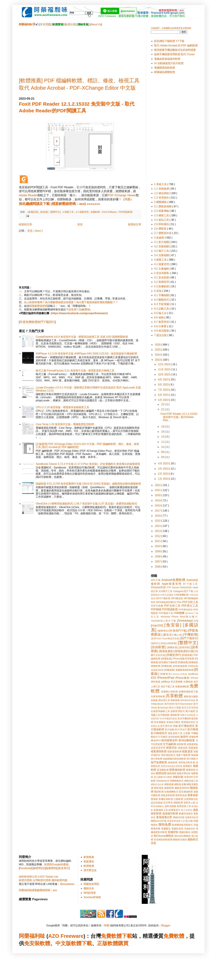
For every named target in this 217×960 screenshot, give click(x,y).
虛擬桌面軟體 (168, 795)
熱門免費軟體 (159, 762)
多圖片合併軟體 (187, 715)
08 (163, 452)
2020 (158, 495)
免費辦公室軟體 (169, 691)
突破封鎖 (178, 777)
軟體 (45, 943)
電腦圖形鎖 (189, 828)
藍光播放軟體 (186, 791)
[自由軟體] (158, 647)
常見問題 (45, 24)
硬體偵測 (161, 773)
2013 (158, 531)
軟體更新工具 (184, 806)
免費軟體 (95, 212)
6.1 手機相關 (162, 295)
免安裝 (32, 943)
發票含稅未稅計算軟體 (171, 766)
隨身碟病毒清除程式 (182, 825)
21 (163, 409)
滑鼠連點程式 (168, 755)
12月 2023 (164, 364)
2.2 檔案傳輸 (162, 210)
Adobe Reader (28, 195)
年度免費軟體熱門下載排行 (37, 322)
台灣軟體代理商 (42, 880)
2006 (158, 566)
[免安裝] (44, 212)
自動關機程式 (171, 791)
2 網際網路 (160, 202)
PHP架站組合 (186, 609)
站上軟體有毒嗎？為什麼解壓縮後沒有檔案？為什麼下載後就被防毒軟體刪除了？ (71, 302)
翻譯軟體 (159, 791)
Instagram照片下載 (183, 591)
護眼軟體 (178, 802)
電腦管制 (173, 832)
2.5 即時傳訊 (162, 224)
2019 (158, 500)
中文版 (63, 943)
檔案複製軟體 (174, 751)
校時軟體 (181, 744)
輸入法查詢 (186, 810)
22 (163, 404)
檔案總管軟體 (159, 751)
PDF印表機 (157, 605)
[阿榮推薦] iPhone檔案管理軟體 (177, 658)
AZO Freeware (66, 936)
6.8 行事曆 (160, 326)
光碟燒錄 (188, 681)
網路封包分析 (157, 784)
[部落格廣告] (166, 651)
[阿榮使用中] (173, 655)
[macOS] (157, 625)
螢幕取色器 (181, 795)
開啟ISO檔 (178, 817)
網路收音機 (180, 784)
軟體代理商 (25, 880)
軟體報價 (89, 865)
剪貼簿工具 (164, 700)
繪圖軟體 (169, 788)
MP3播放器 (177, 598)
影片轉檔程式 (159, 733)
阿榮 (127, 199)
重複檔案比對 (164, 817)
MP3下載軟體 (163, 598)
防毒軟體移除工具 (176, 821)
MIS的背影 (90, 892)
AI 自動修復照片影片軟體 (168, 63)
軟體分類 (70, 24)
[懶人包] (178, 634)
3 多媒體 (159, 237)
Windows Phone (169, 616)
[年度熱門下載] (178, 630)
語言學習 (168, 802)
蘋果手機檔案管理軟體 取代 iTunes (174, 54)
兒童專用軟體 (158, 696)
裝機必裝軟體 (166, 799)
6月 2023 (163, 394)
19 (163, 426)
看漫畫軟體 (162, 769)
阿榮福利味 (32, 936)
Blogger (165, 925)
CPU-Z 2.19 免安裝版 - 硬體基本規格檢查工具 (62, 407)
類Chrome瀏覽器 (164, 835)
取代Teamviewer (184, 704)
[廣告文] (168, 634)
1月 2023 (163, 478)
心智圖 (186, 733)
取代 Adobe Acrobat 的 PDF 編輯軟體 (176, 45)
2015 (158, 520)
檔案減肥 (193, 747)
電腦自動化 (185, 832)
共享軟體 (174, 696)
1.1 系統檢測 (162, 188)
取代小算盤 (175, 707)
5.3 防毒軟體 (162, 286)
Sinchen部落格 (92, 897)
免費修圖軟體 (182, 686)
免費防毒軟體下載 (188, 691)
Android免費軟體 (173, 580)
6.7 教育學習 (162, 321)
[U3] (196, 620)
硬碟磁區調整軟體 (164, 72)
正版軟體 (107, 943)
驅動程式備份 (180, 839)
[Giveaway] (185, 620)
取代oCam (163, 707)
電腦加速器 (177, 828)
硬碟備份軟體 (177, 769)
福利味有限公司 (28, 876)
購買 (123, 943)
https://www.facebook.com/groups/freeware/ (79, 313)
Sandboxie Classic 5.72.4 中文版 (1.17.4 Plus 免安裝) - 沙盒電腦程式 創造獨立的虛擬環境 (88, 464)
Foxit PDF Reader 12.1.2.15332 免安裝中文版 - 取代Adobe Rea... (178, 416)
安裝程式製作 (173, 722)
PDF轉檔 (156, 609)
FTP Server (173, 587)
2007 (158, 561)
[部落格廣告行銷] (184, 651)
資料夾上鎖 (189, 802)
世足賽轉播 (177, 681)
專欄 (175, 726)
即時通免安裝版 (187, 700)
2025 (158, 349)
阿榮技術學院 (91, 884)
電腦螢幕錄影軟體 (164, 67)
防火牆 (189, 821)
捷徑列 (184, 736)
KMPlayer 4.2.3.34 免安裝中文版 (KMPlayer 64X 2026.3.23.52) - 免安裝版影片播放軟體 (86, 353)
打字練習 (162, 737)
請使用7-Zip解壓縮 (79, 309)
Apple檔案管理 (172, 583)
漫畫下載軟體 (183, 755)
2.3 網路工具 (162, 215)
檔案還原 (187, 751)
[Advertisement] (80, 49)
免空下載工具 (168, 686)
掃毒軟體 (193, 737)
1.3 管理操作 (162, 197)
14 (163, 436)
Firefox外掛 (186, 587)
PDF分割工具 (190, 602)
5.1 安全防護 (162, 277)
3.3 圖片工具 (162, 250)
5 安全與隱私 (162, 273)
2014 (158, 526)
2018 (158, 505)
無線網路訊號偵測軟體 (174, 758)
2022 (158, 485)
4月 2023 (163, 463)
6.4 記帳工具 (162, 308)
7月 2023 (163, 389)
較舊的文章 (134, 224)
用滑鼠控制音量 (186, 762)
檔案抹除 (183, 747)
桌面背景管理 (158, 747)
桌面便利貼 (192, 744)
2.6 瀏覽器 (160, 228)
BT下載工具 (190, 584)
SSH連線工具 (166, 613)
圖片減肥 (190, 711)
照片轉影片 (192, 758)
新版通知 (89, 861)
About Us (95, 24)
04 (163, 457)
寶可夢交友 (90, 870)
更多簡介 (63, 868)
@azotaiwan (67, 884)
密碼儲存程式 (188, 722)
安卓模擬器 (160, 722)
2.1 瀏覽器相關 (163, 206)
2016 (158, 515)
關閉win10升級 (158, 821)
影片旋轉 (169, 729)
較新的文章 (25, 224)
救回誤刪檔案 (187, 740)
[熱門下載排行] (189, 638)
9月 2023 (163, 379)
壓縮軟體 (175, 715)
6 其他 (158, 290)
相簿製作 (187, 766)
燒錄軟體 (173, 762)
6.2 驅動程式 (162, 299)
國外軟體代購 (59, 880)
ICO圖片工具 (165, 591)
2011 (158, 541)
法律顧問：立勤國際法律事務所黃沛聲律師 (171, 28)
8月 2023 (163, 384)
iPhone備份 (182, 677)
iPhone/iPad (165, 677)
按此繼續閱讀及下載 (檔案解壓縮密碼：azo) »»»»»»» (59, 204)
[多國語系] (33, 212)
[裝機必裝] (172, 647)
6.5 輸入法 (160, 313)
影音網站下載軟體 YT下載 (169, 41)
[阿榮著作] (166, 674)
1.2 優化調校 (162, 193)
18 (163, 431)
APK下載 (156, 580)
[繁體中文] (55, 212)
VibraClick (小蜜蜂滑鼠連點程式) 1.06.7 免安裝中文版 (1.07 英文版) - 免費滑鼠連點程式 (86, 503)
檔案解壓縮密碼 (38, 305)
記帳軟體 (178, 799)
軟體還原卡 (174, 810)
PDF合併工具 (172, 605)
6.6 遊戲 (159, 317)
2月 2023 (163, 473)
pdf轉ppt (165, 681)
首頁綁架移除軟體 (163, 839)
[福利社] (155, 643)
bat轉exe (193, 674)
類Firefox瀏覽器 (182, 836)
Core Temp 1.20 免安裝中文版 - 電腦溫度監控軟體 (65, 424)
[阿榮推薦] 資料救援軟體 (174, 666)
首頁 (80, 224)
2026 (158, 344)
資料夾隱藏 (170, 806)
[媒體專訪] (163, 630)
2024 (158, 354)
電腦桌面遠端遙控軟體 (167, 58)
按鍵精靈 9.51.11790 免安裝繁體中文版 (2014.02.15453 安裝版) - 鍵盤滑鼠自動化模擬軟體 (88, 483)
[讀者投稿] (184, 647)
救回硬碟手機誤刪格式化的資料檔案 (175, 49)
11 (163, 441)
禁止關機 (158, 777)
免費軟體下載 (116, 936)
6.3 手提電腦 (162, 304)
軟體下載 (81, 943)
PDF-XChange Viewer (122, 195)
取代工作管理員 (190, 707)
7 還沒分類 (160, 335)
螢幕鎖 (154, 799)
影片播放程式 (187, 725)
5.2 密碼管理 (162, 281)
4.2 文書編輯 (162, 268)
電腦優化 (166, 828)
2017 (158, 510)
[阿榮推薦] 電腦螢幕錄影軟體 (179, 670)
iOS (153, 677)
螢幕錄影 (193, 795)
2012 (158, 536)
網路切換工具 (191, 780)
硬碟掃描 (190, 769)
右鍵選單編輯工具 (160, 711)
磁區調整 (171, 773)
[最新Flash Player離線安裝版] (165, 638)
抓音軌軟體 (174, 737)
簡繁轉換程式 (177, 780)
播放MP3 (155, 740)
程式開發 (167, 777)
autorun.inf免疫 (179, 674)
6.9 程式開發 (162, 330)
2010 (158, 546)
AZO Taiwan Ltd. (48, 876)
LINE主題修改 (167, 595)
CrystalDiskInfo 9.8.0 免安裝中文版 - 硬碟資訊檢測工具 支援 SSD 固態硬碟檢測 (82, 336)
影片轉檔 (193, 729)
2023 (158, 359)
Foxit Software (109, 212)
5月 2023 (163, 400)
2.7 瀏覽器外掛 (163, 233)
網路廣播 (169, 784)
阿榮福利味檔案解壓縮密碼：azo (38, 890)
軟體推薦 (89, 857)
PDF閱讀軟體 (125, 212)
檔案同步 (171, 747)
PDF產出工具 (189, 605)
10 (163, 447)
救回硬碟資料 (169, 740)
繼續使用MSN (182, 788)
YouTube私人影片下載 (163, 620)
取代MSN (170, 704)
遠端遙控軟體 (170, 813)
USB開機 (179, 613)
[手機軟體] (190, 634)
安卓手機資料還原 (168, 718)
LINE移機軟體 (181, 594)
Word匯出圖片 (189, 616)
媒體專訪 (38, 868)
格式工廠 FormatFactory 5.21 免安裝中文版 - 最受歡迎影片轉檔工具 (75, 370)
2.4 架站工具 (162, 219)
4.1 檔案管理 (82, 212)
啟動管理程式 (178, 711)
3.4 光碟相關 (162, 255)
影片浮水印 (181, 729)
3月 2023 (163, 468)
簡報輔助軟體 (162, 781)
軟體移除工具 (161, 810)
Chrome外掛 (158, 587)
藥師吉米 (89, 888)
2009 (158, 551)
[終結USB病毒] (169, 643)
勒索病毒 (175, 700)
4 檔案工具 (68, 212)
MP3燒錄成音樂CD (166, 602)
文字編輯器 (169, 744)
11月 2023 (164, 369)
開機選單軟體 (191, 817)
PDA (179, 602)
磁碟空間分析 (184, 773)
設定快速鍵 (157, 802)
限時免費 (165, 824)
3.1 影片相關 (162, 242)
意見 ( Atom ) (35, 230)
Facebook (25, 868)
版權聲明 (51, 868)
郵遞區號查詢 (186, 813)
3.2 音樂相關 (162, 246)
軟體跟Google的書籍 (56, 864)
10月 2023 (164, 374)
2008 (158, 556)
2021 (158, 490)
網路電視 (159, 788)
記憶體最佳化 (191, 799)
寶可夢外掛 (166, 726)
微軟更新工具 (175, 733)
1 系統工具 (160, 184)
